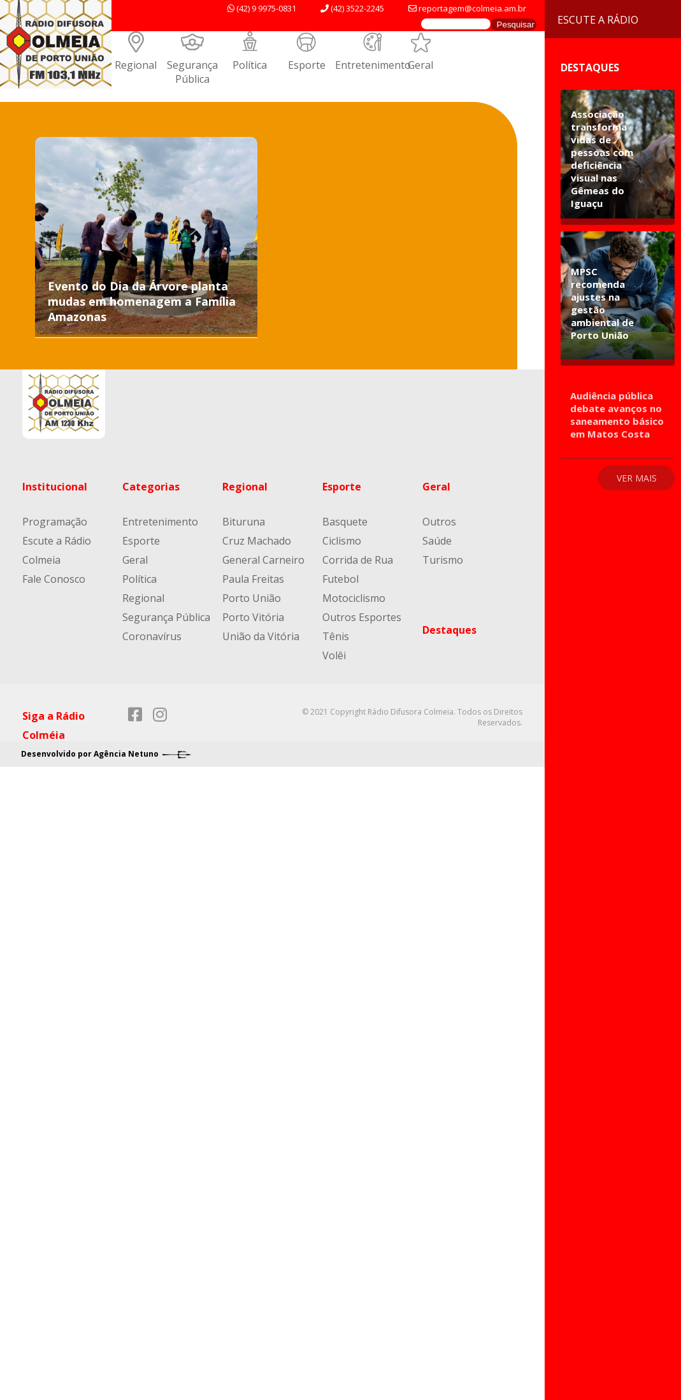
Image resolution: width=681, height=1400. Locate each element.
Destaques (449, 630)
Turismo (442, 560)
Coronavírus (152, 636)
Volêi (334, 655)
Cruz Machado (256, 541)
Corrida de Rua (357, 560)
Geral (420, 65)
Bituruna (243, 522)
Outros (439, 522)
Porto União (251, 598)
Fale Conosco (53, 579)
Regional (136, 65)
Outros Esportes (361, 617)
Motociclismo (353, 598)
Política (250, 65)
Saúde (437, 541)
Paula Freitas (253, 579)
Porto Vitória (253, 617)
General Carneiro (263, 560)
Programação (54, 522)
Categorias (151, 487)
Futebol (340, 579)
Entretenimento (373, 65)
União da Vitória (260, 636)
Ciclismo (341, 541)
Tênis (335, 636)
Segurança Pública (192, 72)
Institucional (54, 487)
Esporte (307, 65)
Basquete (345, 522)
